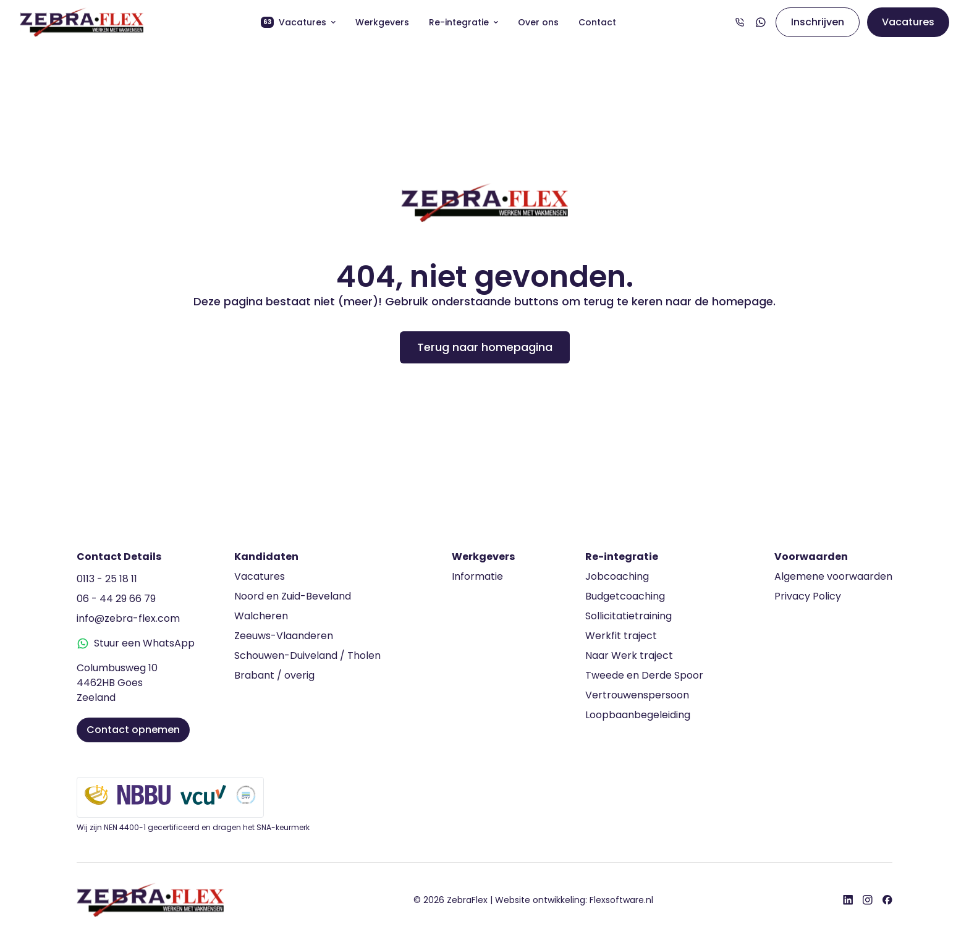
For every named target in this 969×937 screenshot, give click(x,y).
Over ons (538, 22)
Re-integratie (463, 22)
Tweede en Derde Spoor (644, 675)
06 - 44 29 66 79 (116, 598)
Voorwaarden (811, 556)
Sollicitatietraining (628, 616)
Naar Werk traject (629, 655)
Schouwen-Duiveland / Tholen (307, 655)
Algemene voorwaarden (833, 576)
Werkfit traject (621, 636)
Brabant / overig (274, 675)
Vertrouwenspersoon (637, 695)
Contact (597, 22)
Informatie (477, 576)
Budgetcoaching (625, 596)
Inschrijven (817, 22)
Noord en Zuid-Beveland (292, 596)
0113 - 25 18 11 (107, 579)
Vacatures (298, 22)
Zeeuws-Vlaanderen (283, 636)
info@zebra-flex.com (128, 618)
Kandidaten (266, 556)
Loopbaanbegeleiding (637, 715)
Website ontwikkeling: (574, 900)
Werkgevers (382, 22)
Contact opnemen (133, 730)
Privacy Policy (807, 596)
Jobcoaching (617, 576)
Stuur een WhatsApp (136, 643)
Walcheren (261, 616)
